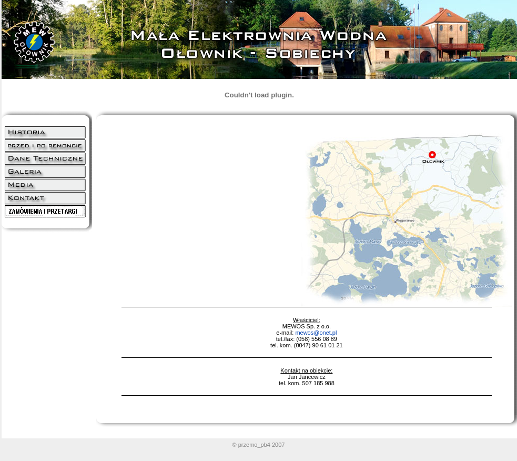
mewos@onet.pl (316, 332)
